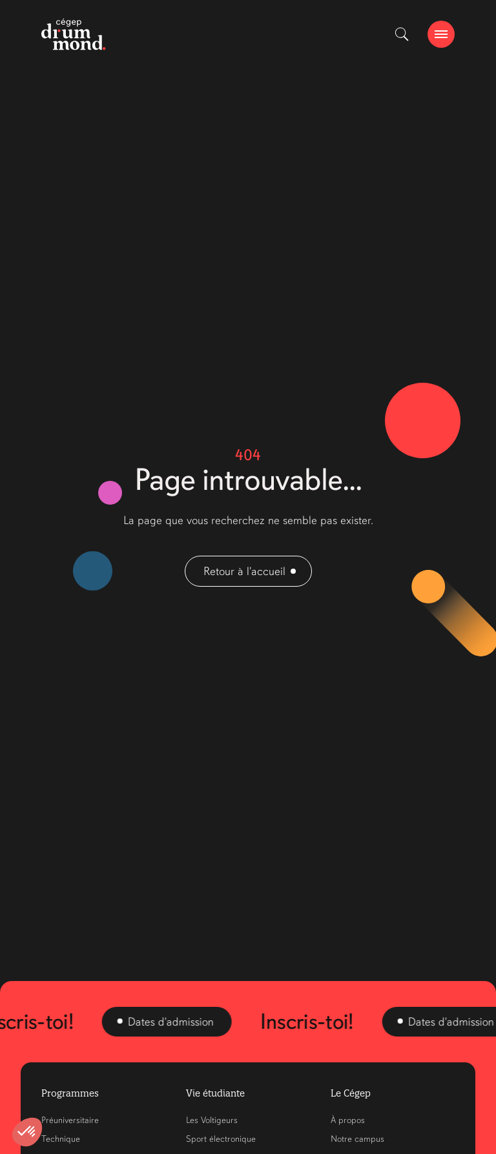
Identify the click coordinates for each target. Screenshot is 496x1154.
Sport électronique (221, 1138)
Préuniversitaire (70, 1120)
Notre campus (357, 1138)
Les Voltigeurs (212, 1120)
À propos (348, 1120)
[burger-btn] (441, 34)
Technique (60, 1138)
